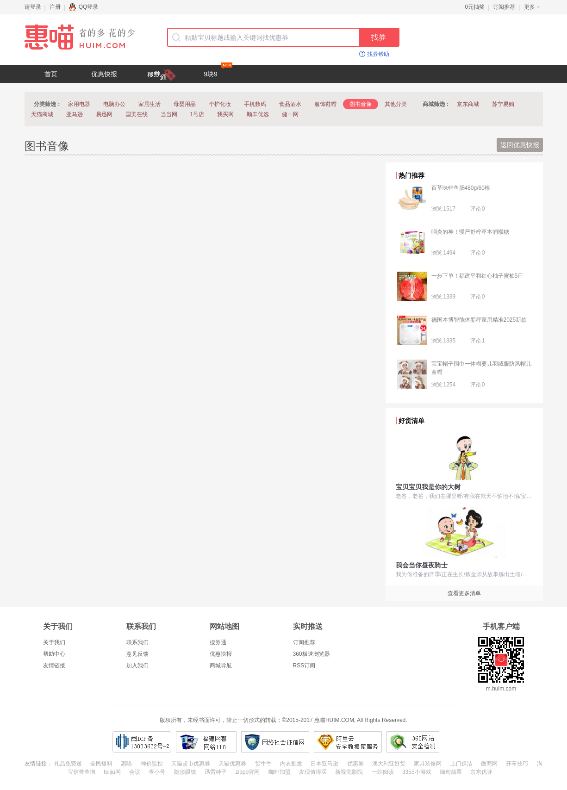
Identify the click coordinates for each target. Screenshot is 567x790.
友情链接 (54, 665)
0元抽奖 (475, 7)
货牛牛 (263, 763)
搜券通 (218, 642)
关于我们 (54, 642)
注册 (55, 7)
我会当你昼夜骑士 (422, 565)
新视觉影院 (349, 772)
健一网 (290, 114)
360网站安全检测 (412, 742)
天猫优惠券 (232, 763)
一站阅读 (383, 772)
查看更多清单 (464, 593)
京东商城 (468, 104)
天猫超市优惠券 (190, 763)
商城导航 (221, 665)
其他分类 (396, 104)
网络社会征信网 (275, 742)
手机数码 (255, 104)
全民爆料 (101, 763)
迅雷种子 (216, 772)
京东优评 (481, 772)
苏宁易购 (503, 104)
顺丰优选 (258, 114)
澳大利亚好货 (388, 763)
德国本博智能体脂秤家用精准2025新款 (479, 320)
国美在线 (136, 114)
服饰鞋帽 (325, 104)
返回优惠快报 (519, 145)
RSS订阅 (304, 665)
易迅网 (104, 114)
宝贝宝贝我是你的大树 (428, 487)
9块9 (218, 71)
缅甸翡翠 (451, 772)
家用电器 (79, 104)
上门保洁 (461, 763)
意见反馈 (137, 654)
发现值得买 (313, 772)
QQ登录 (84, 7)
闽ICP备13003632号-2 (141, 742)
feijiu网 (112, 772)
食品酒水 (290, 104)
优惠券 (355, 763)
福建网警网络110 (206, 742)
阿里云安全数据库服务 (348, 742)
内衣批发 (291, 763)
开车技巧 (517, 763)
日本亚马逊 (324, 763)
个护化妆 (220, 104)
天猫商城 (42, 114)
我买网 (225, 114)
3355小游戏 (416, 772)
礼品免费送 (68, 763)
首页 (50, 74)
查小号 (157, 772)
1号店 (197, 114)
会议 (134, 772)
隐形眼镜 (185, 772)
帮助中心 (54, 654)
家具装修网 (428, 763)
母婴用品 (185, 104)
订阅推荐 (504, 7)
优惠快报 (104, 74)
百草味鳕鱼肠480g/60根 (460, 188)
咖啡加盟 (279, 772)
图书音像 (360, 104)
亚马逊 (74, 114)
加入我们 (137, 665)
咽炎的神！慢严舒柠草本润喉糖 (470, 232)
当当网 (169, 114)
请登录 (33, 7)
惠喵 (126, 763)
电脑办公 (114, 104)
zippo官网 (247, 772)
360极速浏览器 (311, 654)
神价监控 (152, 763)
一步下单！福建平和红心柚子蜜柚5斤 (477, 276)
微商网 (489, 763)
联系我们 (137, 642)
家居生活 (149, 104)
